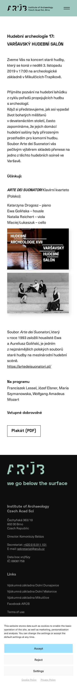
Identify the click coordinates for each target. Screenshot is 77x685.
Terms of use (15, 612)
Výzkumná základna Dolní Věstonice (32, 591)
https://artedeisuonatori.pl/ (29, 366)
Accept (38, 648)
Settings (38, 671)
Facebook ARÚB (18, 603)
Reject (38, 660)
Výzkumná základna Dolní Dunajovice (33, 585)
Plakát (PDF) (23, 431)
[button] (66, 8)
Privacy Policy (48, 680)
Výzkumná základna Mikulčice (28, 597)
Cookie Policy (29, 680)
